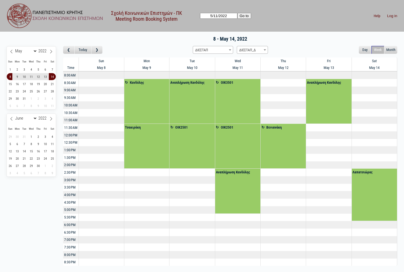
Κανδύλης (137, 82)
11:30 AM (71, 127)
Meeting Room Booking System (147, 19)
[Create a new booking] (101, 75)
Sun (101, 61)
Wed (238, 61)
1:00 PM (70, 150)
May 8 (101, 68)
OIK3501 (227, 82)
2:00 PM (70, 165)
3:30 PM (70, 187)
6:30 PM (70, 232)
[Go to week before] (69, 50)
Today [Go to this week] (83, 50)
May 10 (192, 68)
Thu (283, 61)
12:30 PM (70, 142)
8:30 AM (70, 83)
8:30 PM (70, 262)
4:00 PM (70, 195)
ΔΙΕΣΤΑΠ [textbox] (201, 50)
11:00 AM (71, 120)
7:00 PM (70, 240)
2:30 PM (70, 172)
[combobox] (213, 50)
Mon (147, 61)
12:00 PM (70, 135)
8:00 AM (70, 75)
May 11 (238, 68)
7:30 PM (70, 247)
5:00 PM (70, 210)
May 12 (283, 68)
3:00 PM (70, 180)
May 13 (328, 68)
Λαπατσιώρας (362, 172)
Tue (192, 61)
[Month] (25, 51)
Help (377, 16)
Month (391, 50)
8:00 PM (70, 255)
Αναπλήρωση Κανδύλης (187, 82)
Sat (374, 61)
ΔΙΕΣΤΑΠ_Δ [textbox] (247, 50)
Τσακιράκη (133, 127)
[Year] (43, 51)
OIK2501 (181, 127)
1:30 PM (70, 157)
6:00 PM (70, 225)
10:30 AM (71, 113)
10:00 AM (71, 105)
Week (378, 50)
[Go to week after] (97, 50)
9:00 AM (70, 90)
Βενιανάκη (274, 127)
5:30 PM (70, 217)
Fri (329, 61)
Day (365, 50)
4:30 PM (70, 202)
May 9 (147, 68)
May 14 (374, 68)
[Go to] (218, 16)
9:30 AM (70, 98)
